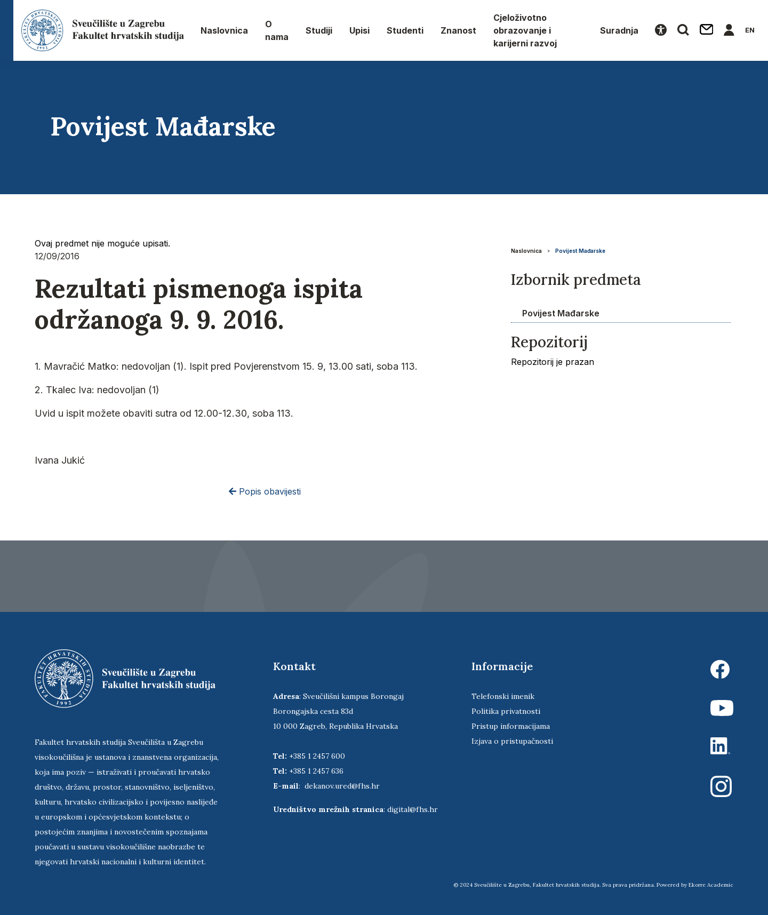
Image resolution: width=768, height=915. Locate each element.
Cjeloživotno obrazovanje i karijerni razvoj (525, 30)
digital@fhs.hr (412, 809)
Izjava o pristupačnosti (512, 741)
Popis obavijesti (265, 491)
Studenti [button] (405, 30)
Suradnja (619, 30)
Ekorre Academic (711, 884)
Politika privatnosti (505, 711)
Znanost (458, 30)
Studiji (319, 30)
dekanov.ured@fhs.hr (342, 786)
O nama (277, 30)
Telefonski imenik (502, 696)
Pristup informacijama (510, 726)
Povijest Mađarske (580, 251)
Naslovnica (224, 30)
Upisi (359, 30)
